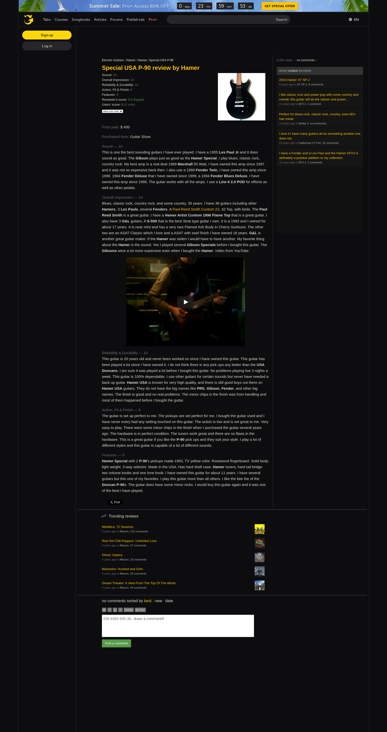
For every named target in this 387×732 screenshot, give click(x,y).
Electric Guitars (113, 60)
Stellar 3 (303, 123)
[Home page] (28, 19)
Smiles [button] (129, 609)
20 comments (138, 573)
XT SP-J (302, 84)
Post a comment (116, 643)
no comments (305, 60)
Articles (100, 19)
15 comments (330, 142)
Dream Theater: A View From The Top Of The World (138, 583)
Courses (61, 19)
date (169, 601)
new (158, 601)
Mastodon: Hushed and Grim (122, 569)
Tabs (47, 19)
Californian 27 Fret (309, 142)
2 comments (315, 162)
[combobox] (178, 626)
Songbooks (81, 19)
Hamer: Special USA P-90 (156, 60)
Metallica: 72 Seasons (117, 527)
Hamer (130, 60)
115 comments (139, 531)
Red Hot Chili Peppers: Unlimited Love (129, 541)
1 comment (314, 103)
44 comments (138, 587)
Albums (124, 531)
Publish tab (136, 19)
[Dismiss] (362, 6)
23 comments (138, 559)
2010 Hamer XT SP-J (294, 80)
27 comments (138, 545)
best (148, 601)
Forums (116, 19)
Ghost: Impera (112, 555)
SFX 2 (302, 103)
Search (281, 19)
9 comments (316, 84)
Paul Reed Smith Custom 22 (196, 209)
